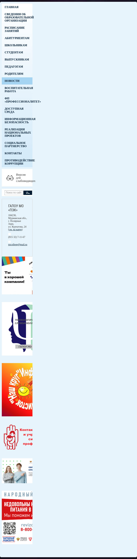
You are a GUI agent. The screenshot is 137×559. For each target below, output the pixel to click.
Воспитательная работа (18, 89)
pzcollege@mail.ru (17, 244)
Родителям (14, 73)
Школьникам (16, 45)
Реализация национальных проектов (18, 132)
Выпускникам (17, 59)
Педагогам (14, 66)
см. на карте (15, 229)
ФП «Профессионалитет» (18, 100)
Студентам (14, 52)
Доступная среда (14, 110)
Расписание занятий (15, 29)
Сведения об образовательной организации (18, 17)
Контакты (13, 153)
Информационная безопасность (18, 121)
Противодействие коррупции (18, 162)
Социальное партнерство (16, 144)
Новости (12, 80)
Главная (11, 7)
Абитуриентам (17, 38)
